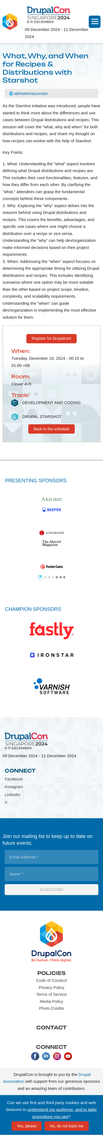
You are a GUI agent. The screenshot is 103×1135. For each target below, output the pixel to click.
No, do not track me (66, 1126)
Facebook (14, 779)
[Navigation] (94, 22)
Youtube (68, 1056)
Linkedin (12, 794)
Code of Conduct (51, 980)
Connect (20, 771)
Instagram (14, 786)
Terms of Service (51, 994)
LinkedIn (46, 1056)
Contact (51, 1027)
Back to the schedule (51, 429)
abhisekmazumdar (31, 93)
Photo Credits (51, 1008)
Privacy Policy (51, 987)
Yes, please (27, 1126)
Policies (51, 973)
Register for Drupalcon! (51, 338)
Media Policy (51, 1001)
